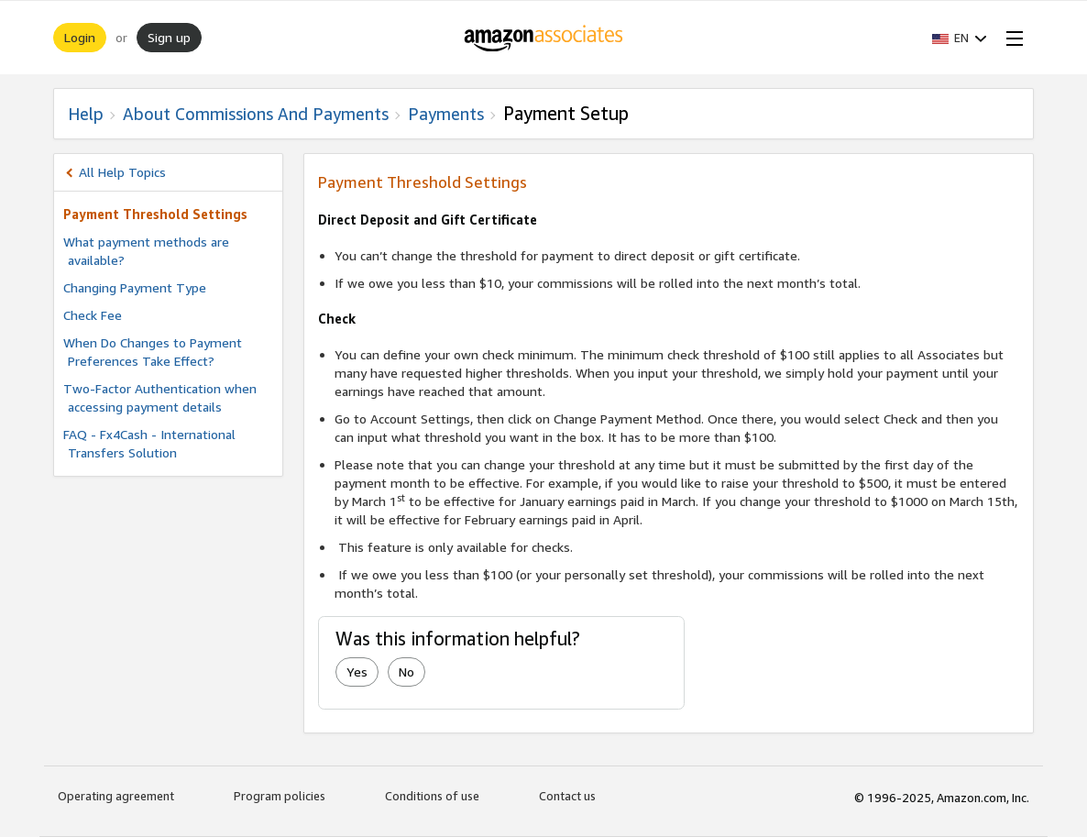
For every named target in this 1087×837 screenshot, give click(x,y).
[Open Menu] (1011, 37)
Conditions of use (432, 795)
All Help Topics (122, 172)
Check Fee (92, 315)
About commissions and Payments (256, 114)
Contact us (567, 795)
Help (86, 114)
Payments (446, 114)
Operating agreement (116, 795)
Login (79, 37)
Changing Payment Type (134, 287)
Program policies (279, 795)
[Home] (544, 37)
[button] (959, 38)
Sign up (169, 37)
